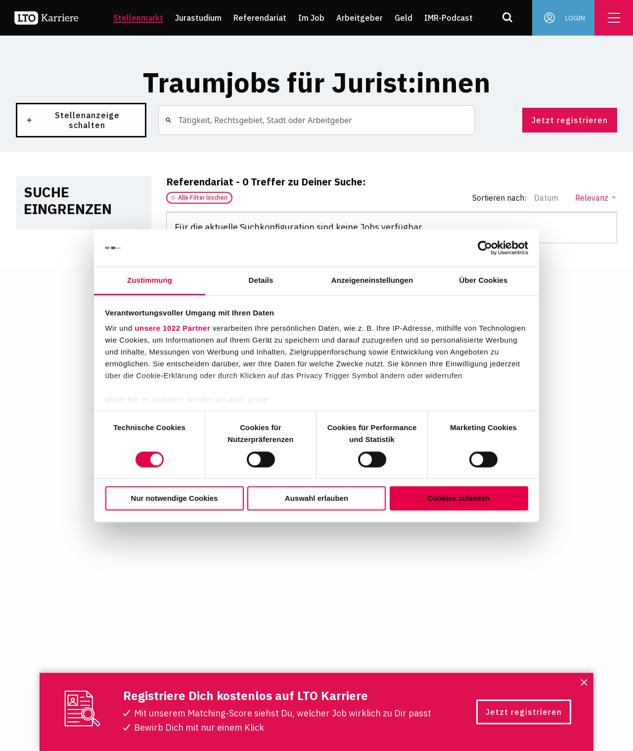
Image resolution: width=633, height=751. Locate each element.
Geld (403, 18)
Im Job (311, 18)
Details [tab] (261, 280)
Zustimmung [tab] (149, 280)
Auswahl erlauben (316, 498)
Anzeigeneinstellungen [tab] (372, 280)
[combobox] (178, 120)
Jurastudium (198, 18)
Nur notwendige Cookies (174, 498)
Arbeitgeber (359, 18)
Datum (550, 198)
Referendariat (259, 18)
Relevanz (596, 198)
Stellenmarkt (138, 18)
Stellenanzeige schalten (72, 120)
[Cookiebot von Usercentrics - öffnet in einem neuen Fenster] (485, 247)
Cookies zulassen (459, 498)
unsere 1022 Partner (172, 328)
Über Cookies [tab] (483, 280)
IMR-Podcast (448, 18)
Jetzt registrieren (570, 120)
